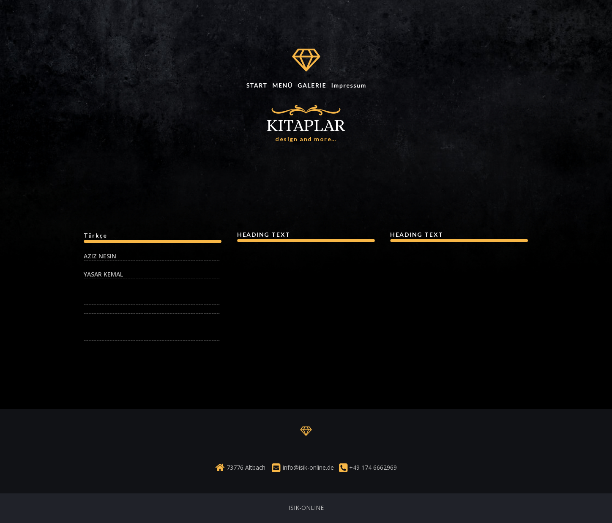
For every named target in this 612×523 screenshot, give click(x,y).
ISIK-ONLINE (306, 508)
